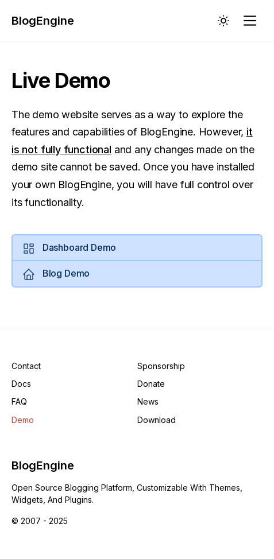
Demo (22, 420)
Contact (26, 366)
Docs (21, 384)
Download (156, 420)
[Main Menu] (251, 20)
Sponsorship (161, 366)
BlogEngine (42, 21)
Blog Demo (56, 274)
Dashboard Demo (69, 248)
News (148, 401)
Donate (151, 384)
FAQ (19, 401)
